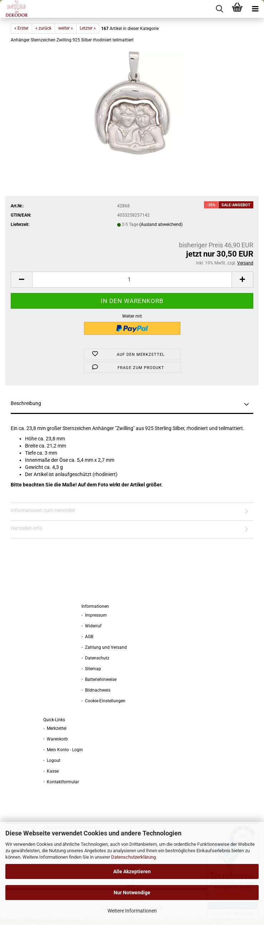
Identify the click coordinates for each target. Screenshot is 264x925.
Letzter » (88, 28)
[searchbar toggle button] (219, 9)
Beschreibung (26, 403)
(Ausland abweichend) (161, 224)
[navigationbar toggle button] (255, 9)
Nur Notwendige (132, 892)
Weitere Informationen (132, 911)
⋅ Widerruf (91, 625)
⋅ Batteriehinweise (98, 679)
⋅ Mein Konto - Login (63, 749)
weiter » (65, 28)
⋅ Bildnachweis (95, 690)
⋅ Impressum (94, 615)
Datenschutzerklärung (133, 857)
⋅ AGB (87, 636)
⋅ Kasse (51, 771)
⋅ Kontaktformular (61, 781)
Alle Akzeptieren (132, 871)
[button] (21, 280)
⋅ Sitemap (91, 668)
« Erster (21, 28)
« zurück (43, 28)
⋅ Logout (51, 760)
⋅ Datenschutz (95, 658)
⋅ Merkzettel (54, 728)
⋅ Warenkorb (55, 739)
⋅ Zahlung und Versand (104, 647)
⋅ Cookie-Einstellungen (103, 700)
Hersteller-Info (26, 528)
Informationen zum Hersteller (43, 510)
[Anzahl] (132, 280)
